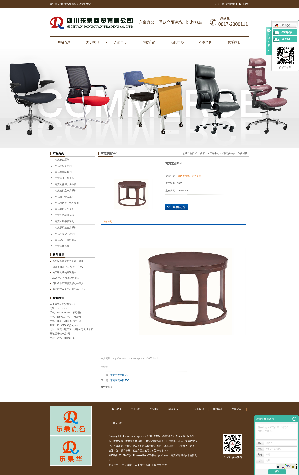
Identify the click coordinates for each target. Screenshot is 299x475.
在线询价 (176, 207)
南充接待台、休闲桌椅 (67, 202)
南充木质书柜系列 (64, 221)
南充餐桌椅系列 (63, 172)
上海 (153, 465)
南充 (164, 465)
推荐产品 (149, 42)
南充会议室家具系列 (65, 190)
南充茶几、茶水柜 (64, 178)
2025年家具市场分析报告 (65, 278)
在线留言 (205, 42)
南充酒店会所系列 (64, 209)
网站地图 (231, 4)
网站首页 (64, 42)
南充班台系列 (62, 159)
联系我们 (234, 42)
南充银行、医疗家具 (65, 240)
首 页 (202, 153)
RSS (239, 4)
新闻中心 (177, 42)
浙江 (148, 465)
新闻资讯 (218, 409)
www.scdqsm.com (66, 337)
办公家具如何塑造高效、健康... (69, 261)
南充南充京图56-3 (119, 380)
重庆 (142, 465)
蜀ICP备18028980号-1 (121, 455)
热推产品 (113, 465)
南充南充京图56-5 (119, 375)
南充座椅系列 (62, 246)
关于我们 (92, 42)
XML (246, 4)
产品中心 (120, 42)
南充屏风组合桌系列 (65, 227)
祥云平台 (151, 455)
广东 (159, 465)
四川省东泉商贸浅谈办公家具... (69, 283)
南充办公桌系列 (63, 165)
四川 (137, 465)
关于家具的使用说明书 (64, 272)
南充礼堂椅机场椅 (64, 215)
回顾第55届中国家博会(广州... (68, 266)
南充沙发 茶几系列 (65, 233)
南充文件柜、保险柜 (65, 184)
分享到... (286, 39)
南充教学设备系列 (64, 196)
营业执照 (199, 409)
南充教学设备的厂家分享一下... (69, 289)
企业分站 (219, 4)
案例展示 (173, 409)
